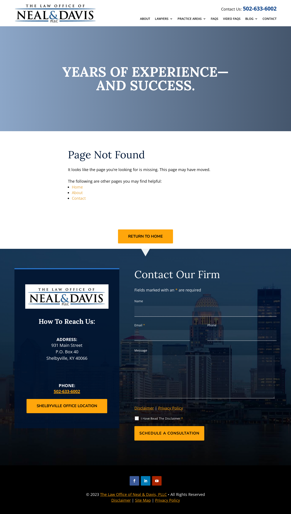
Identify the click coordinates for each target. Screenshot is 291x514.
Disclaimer (144, 408)
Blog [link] (249, 19)
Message (140, 350)
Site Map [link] (143, 500)
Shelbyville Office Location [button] (67, 405)
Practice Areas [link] (190, 19)
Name (138, 301)
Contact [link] (270, 19)
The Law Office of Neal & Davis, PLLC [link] (133, 494)
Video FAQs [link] (232, 19)
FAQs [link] (214, 19)
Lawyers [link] (161, 19)
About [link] (145, 19)
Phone (211, 325)
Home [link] (77, 187)
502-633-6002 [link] (260, 8)
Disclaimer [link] (121, 500)
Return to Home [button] (145, 236)
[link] (55, 13)
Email (139, 325)
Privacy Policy (170, 408)
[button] (134, 481)
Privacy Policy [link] (167, 500)
